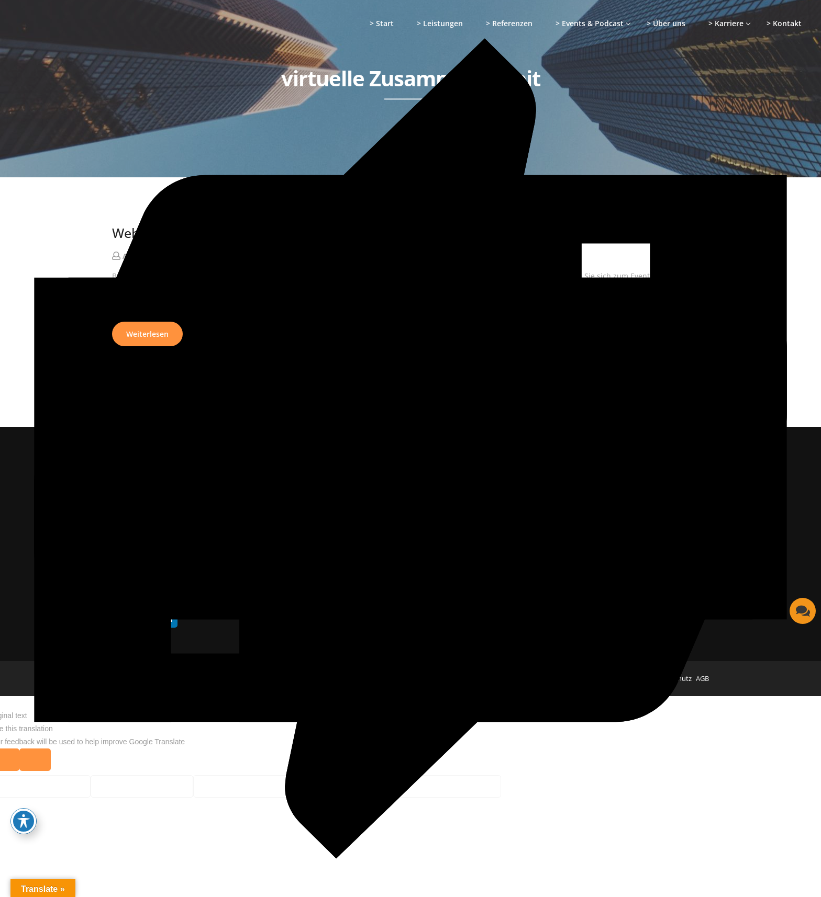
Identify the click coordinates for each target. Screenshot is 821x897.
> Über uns (666, 23)
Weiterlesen (147, 334)
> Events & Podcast (590, 23)
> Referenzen (509, 23)
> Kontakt (784, 23)
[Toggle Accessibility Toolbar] (23, 821)
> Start (382, 23)
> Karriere (726, 23)
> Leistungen (440, 23)
